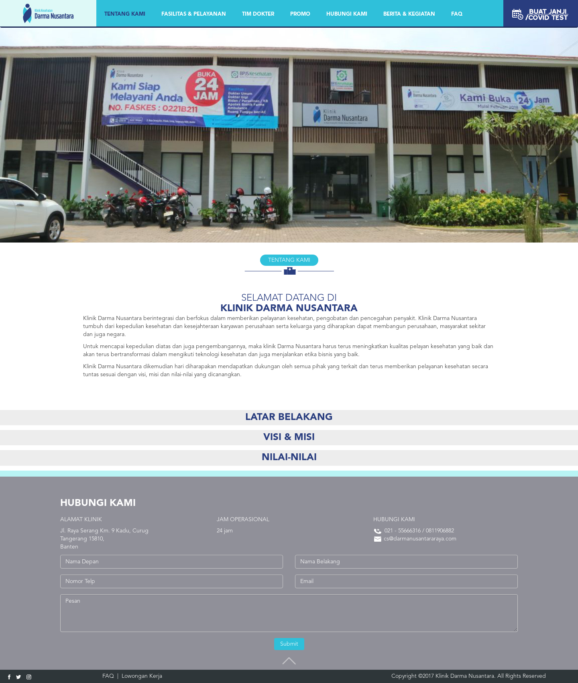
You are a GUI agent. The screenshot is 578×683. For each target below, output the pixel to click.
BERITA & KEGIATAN (409, 14)
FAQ (456, 14)
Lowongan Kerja (142, 676)
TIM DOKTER (258, 14)
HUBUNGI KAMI (346, 14)
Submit (289, 644)
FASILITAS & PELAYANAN (193, 14)
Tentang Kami (124, 14)
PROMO (300, 14)
